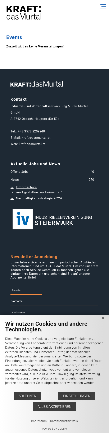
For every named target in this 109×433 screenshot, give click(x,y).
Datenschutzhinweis (64, 421)
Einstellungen (76, 396)
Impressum (39, 421)
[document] (54, 356)
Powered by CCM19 (54, 428)
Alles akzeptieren (55, 406)
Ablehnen (27, 396)
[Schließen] (103, 318)
